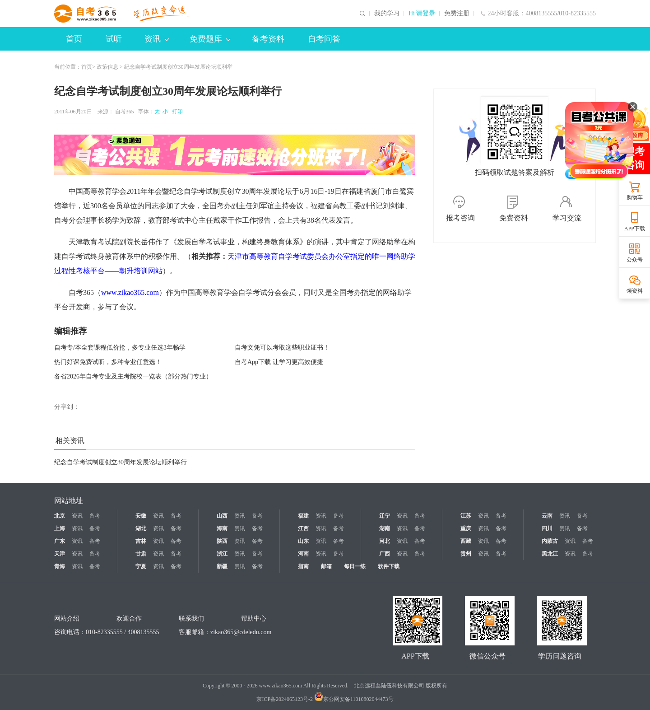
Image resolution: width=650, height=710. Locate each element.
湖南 (384, 528)
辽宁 (384, 516)
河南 (303, 554)
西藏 (465, 541)
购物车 (635, 197)
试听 (114, 38)
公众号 (635, 260)
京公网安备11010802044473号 (354, 699)
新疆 (222, 566)
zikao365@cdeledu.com (240, 632)
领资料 (635, 291)
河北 (384, 541)
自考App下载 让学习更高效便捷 (279, 362)
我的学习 (386, 13)
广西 (384, 554)
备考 (94, 516)
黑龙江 (550, 554)
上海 (59, 528)
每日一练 (355, 566)
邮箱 (326, 566)
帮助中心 (253, 618)
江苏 (465, 516)
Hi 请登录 (422, 13)
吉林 (140, 541)
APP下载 (634, 228)
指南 (303, 566)
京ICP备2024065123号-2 (284, 699)
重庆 (465, 528)
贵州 (465, 554)
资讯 (156, 38)
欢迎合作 (129, 618)
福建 (303, 516)
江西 (303, 528)
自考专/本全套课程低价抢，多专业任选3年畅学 (120, 347)
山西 (222, 516)
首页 (74, 38)
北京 (59, 516)
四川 (547, 528)
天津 (59, 554)
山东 (303, 541)
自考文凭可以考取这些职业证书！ (282, 347)
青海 (59, 566)
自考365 (124, 111)
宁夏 (140, 566)
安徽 (140, 516)
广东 (59, 541)
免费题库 (210, 38)
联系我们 (191, 618)
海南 (222, 528)
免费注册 (456, 13)
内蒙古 (550, 541)
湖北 (140, 528)
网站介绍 (66, 618)
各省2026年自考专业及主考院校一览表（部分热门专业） (133, 376)
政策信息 (107, 67)
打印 (176, 111)
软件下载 (388, 566)
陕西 (222, 541)
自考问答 (324, 38)
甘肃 (140, 554)
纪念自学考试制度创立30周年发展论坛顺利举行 (120, 462)
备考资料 (268, 38)
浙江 (222, 554)
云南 (547, 516)
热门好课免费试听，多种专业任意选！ (108, 362)
